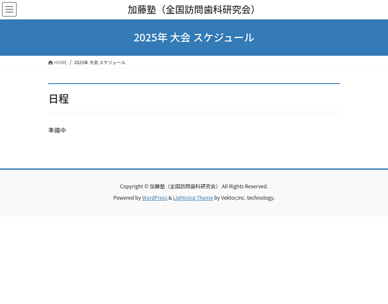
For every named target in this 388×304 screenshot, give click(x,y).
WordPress (154, 197)
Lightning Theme (193, 197)
